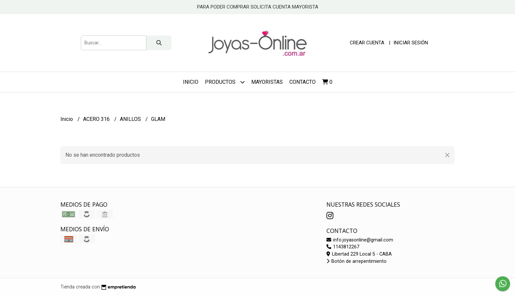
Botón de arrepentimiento (356, 261)
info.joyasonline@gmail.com (359, 240)
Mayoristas (267, 82)
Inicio (190, 82)
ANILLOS (131, 119)
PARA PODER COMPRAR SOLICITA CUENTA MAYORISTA (257, 7)
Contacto (302, 82)
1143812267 (342, 247)
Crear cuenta (367, 43)
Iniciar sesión (410, 43)
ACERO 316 (97, 119)
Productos (225, 82)
